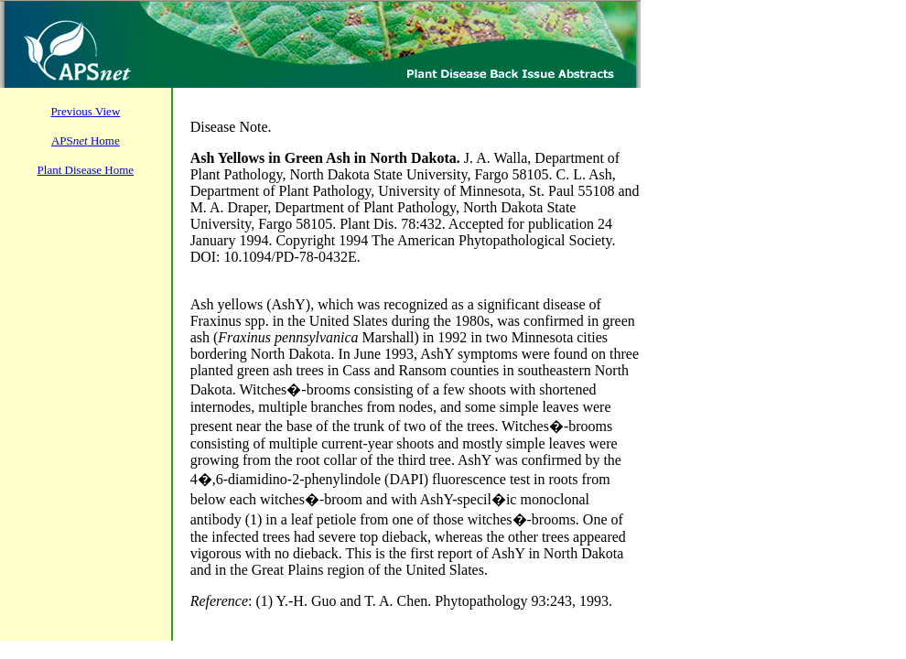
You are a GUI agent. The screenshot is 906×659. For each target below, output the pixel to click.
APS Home (85, 140)
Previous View (85, 111)
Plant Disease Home (86, 170)
